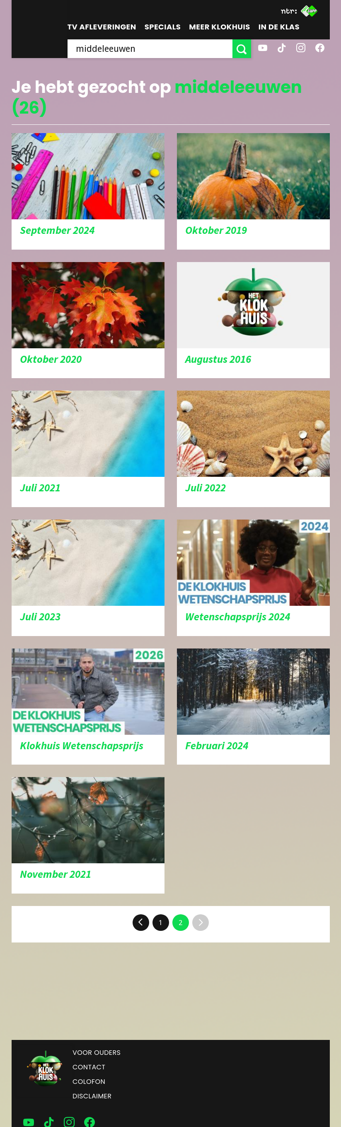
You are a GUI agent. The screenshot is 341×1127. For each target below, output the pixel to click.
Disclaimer (92, 1096)
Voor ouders (97, 1052)
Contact (89, 1067)
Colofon (89, 1081)
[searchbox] (150, 48)
